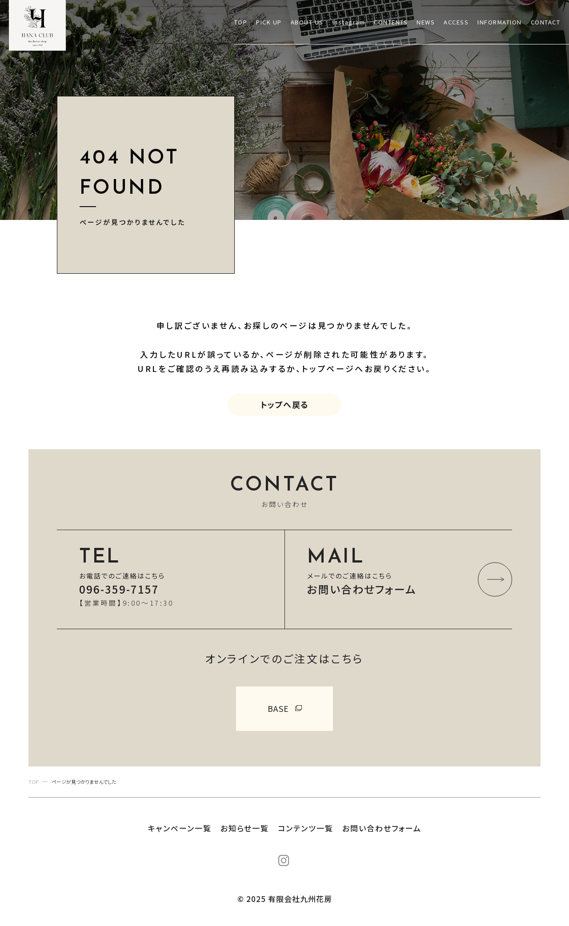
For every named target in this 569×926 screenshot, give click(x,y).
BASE (278, 708)
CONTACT (546, 22)
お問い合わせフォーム (381, 828)
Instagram (349, 22)
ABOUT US (307, 22)
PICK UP (269, 22)
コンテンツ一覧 (305, 828)
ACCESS (456, 22)
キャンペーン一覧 (180, 828)
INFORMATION (499, 22)
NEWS (426, 22)
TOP (241, 22)
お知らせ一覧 (244, 828)
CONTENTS (391, 22)
